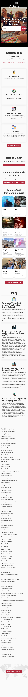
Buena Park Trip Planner (6, 556)
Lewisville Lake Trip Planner (7, 584)
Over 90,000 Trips (21, 31)
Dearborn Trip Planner (6, 610)
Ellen (4, 230)
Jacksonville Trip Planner (7, 513)
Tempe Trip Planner (5, 624)
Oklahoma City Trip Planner (7, 656)
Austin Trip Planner (5, 464)
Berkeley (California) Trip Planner (8, 567)
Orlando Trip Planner (6, 492)
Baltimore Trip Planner (6, 516)
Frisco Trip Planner (5, 635)
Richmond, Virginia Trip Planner (8, 581)
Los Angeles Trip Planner (7, 434)
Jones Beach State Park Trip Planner (9, 574)
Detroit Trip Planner (5, 612)
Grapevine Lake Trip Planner (7, 649)
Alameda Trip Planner (6, 546)
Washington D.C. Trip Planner (8, 438)
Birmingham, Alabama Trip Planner (9, 480)
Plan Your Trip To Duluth (14, 145)
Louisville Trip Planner (6, 626)
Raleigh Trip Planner (5, 572)
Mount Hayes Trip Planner (7, 525)
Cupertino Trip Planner (6, 511)
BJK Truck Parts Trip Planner (7, 628)
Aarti (4, 250)
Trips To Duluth (14, 157)
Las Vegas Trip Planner (6, 558)
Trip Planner (11, 62)
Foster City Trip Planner (6, 642)
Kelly (16, 230)
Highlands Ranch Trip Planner (8, 563)
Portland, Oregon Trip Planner (8, 478)
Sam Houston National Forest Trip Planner (10, 459)
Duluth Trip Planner (20, 62)
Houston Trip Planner (6, 473)
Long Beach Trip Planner (6, 619)
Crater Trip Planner (5, 633)
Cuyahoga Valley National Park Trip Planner (11, 617)
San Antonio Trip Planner (7, 497)
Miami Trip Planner (5, 577)
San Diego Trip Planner (6, 475)
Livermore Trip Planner (6, 506)
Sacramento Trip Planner (6, 504)
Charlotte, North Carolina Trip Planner (9, 502)
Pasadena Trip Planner (6, 621)
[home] (14, 7)
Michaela (17, 271)
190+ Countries (11, 31)
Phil (16, 209)
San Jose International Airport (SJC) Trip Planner (12, 593)
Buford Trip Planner (5, 549)
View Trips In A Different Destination (14, 165)
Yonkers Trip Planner (6, 487)
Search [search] (24, 28)
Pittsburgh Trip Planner (6, 520)
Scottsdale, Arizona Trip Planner (8, 595)
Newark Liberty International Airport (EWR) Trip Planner (13, 600)
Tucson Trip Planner (5, 608)
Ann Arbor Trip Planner (6, 603)
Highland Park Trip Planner (7, 532)
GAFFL (4, 62)
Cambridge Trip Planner (6, 570)
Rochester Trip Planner (6, 614)
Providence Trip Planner (6, 522)
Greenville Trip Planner (6, 588)
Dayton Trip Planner (5, 645)
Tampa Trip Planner (5, 482)
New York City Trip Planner (7, 452)
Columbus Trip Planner (6, 490)
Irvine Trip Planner (5, 527)
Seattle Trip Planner (5, 441)
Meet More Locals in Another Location (14, 182)
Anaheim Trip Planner (6, 543)
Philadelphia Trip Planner (7, 499)
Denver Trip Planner (5, 447)
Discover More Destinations (14, 671)
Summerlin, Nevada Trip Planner (8, 638)
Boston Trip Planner (5, 466)
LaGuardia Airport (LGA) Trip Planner (9, 534)
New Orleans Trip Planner (7, 586)
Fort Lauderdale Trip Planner (7, 536)
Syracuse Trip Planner (6, 640)
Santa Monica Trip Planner (7, 647)
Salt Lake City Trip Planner (7, 560)
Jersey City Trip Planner (6, 450)
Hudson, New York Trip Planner (8, 431)
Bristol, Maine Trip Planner (7, 652)
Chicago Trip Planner (6, 436)
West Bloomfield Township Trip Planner (10, 579)
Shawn (4, 209)
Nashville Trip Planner (6, 539)
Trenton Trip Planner (6, 454)
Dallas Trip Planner (5, 461)
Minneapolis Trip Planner (7, 551)
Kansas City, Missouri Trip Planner (9, 495)
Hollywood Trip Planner (6, 541)
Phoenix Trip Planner (6, 468)
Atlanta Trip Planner (5, 445)
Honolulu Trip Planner (6, 529)
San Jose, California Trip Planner (8, 443)
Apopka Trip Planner (5, 597)
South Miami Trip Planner (7, 509)
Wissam (5, 271)
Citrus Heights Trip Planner (7, 565)
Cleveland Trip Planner (6, 605)
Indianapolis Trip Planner (6, 485)
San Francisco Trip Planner (7, 457)
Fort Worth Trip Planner (6, 631)
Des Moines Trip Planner (6, 553)
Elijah (16, 250)
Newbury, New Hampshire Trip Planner (10, 471)
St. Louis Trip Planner (6, 518)
